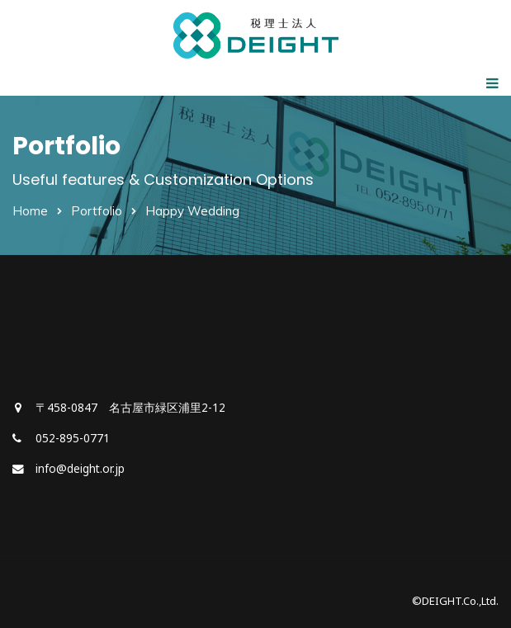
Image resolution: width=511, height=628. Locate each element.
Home (30, 211)
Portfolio (96, 211)
